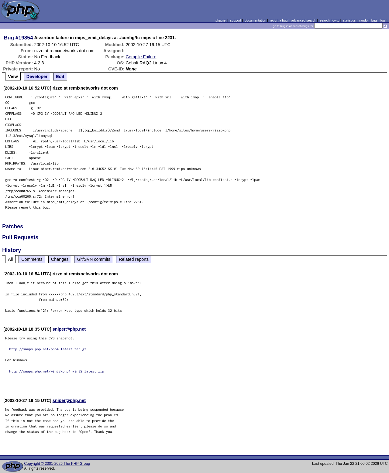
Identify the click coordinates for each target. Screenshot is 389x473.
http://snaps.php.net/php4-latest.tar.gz (47, 349)
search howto (329, 20)
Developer (37, 76)
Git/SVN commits (93, 259)
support (235, 20)
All (10, 259)
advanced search (303, 20)
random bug (368, 20)
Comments (32, 259)
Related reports (134, 259)
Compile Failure (141, 56)
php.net (220, 20)
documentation (255, 20)
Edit (60, 76)
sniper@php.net (69, 329)
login (383, 20)
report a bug (278, 20)
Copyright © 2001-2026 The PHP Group (57, 463)
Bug (9, 38)
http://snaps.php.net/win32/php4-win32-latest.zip (56, 371)
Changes (60, 259)
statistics (349, 20)
